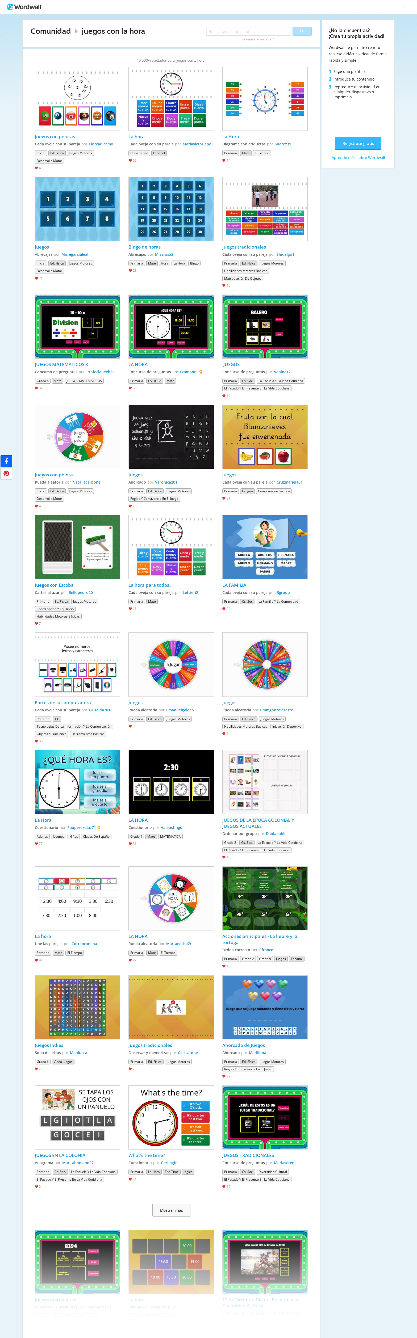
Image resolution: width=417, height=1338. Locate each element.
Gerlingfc (169, 1162)
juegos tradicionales (244, 247)
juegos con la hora (113, 31)
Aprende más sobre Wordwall (358, 157)
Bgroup (283, 592)
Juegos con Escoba (54, 585)
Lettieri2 (190, 592)
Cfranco (266, 949)
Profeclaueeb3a (100, 371)
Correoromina (84, 943)
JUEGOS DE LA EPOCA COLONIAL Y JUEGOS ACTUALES (258, 823)
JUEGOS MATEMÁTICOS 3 (61, 364)
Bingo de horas (144, 247)
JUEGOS (231, 364)
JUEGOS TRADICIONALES (248, 1155)
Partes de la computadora (63, 702)
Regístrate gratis (358, 143)
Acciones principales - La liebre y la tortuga (260, 939)
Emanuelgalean (180, 709)
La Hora (230, 136)
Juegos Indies (49, 1045)
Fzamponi (189, 371)
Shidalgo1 (285, 254)
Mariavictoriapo (197, 143)
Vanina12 (282, 371)
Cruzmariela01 (290, 482)
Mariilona (257, 1052)
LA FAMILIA (234, 585)
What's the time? (146, 1155)
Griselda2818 (100, 709)
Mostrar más (171, 1210)
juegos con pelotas (55, 136)
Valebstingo (171, 827)
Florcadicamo (101, 143)
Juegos (135, 475)
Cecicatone (188, 1052)
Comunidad (51, 31)
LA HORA (138, 364)
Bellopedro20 (81, 592)
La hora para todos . (150, 585)
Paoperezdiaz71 (81, 827)
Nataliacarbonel (87, 482)
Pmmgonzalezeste (276, 709)
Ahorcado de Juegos (243, 1045)
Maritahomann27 (78, 1162)
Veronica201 (166, 482)
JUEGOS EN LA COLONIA (60, 1155)
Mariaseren (284, 1162)
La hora (137, 136)
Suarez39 (283, 143)
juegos (42, 247)
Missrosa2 (164, 254)
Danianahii (275, 833)
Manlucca (78, 1052)
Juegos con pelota (54, 475)
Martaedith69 (178, 943)
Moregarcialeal (74, 254)
